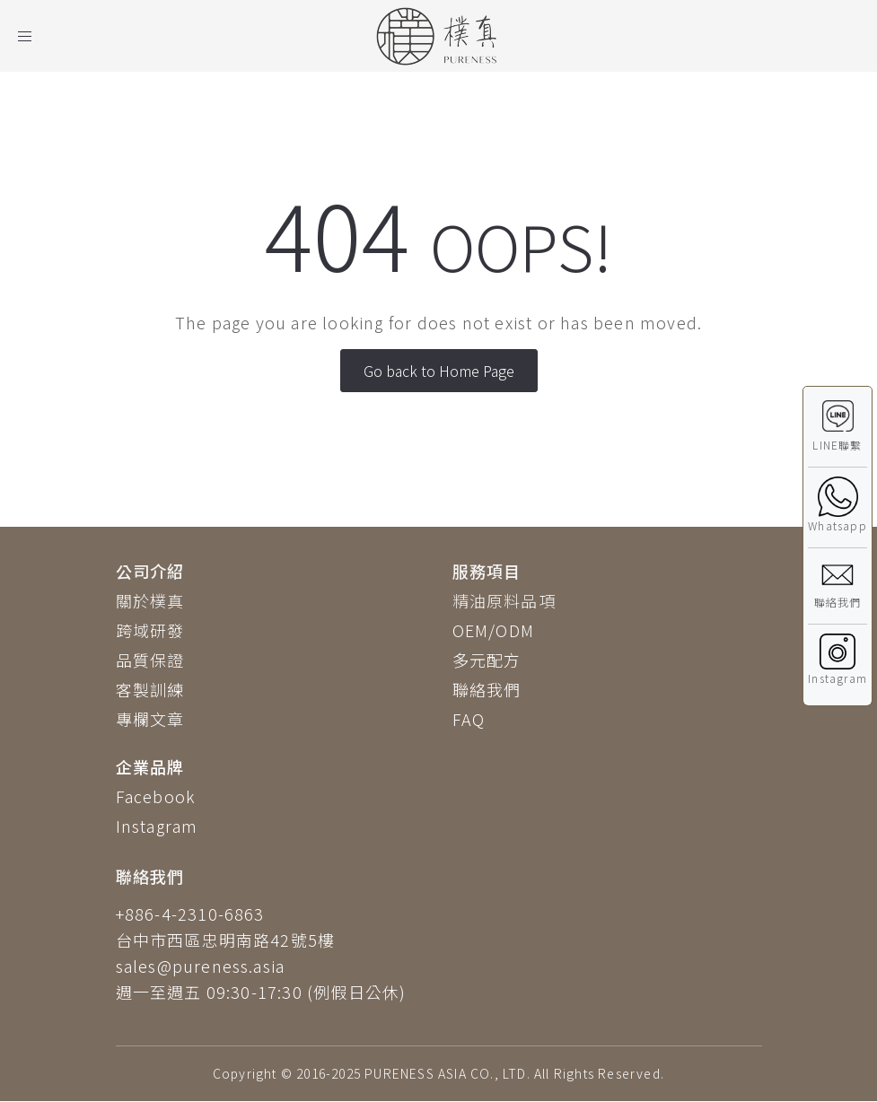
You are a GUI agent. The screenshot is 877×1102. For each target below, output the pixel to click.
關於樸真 (150, 600)
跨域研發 (150, 630)
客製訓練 (150, 689)
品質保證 (150, 659)
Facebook (156, 796)
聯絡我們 (487, 689)
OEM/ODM (493, 630)
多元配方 (487, 659)
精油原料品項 (504, 600)
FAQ (469, 718)
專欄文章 (150, 718)
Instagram (157, 825)
